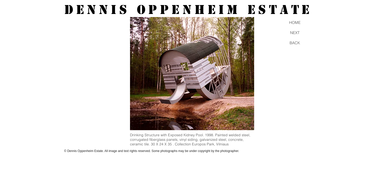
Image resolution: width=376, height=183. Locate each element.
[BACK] (295, 43)
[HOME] (295, 22)
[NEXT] (295, 32)
